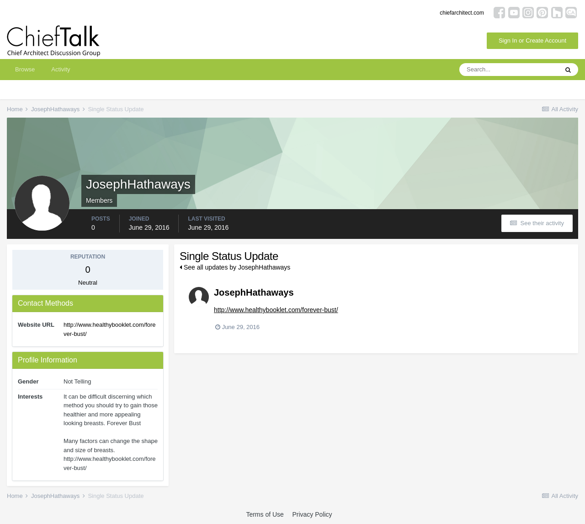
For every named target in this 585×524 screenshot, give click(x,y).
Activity (60, 69)
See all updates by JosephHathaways (235, 267)
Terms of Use (264, 514)
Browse (25, 69)
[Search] (508, 69)
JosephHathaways (254, 292)
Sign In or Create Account (532, 40)
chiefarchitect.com (462, 13)
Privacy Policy (312, 514)
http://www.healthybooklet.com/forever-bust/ (276, 309)
